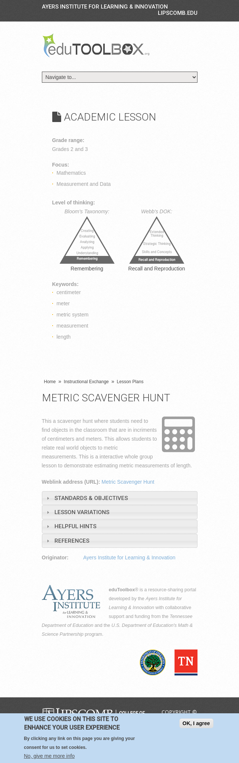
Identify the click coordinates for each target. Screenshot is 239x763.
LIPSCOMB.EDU (177, 13)
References (71, 540)
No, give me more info (49, 756)
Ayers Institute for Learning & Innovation (105, 6)
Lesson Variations (81, 512)
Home (50, 381)
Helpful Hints (75, 526)
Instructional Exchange (86, 381)
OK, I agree (196, 723)
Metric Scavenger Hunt (128, 482)
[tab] (119, 498)
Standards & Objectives (91, 498)
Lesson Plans (130, 381)
